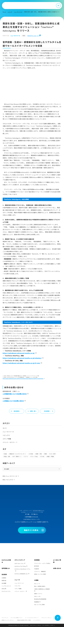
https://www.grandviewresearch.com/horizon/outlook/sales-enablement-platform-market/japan (23, 378)
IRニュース (37, 583)
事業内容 (4, 580)
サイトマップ (5, 617)
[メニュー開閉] (58, 5)
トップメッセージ (6, 586)
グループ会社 (34, 456)
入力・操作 (53, 454)
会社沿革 (4, 588)
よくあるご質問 (57, 561)
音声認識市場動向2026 (38, 510)
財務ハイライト (38, 593)
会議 (5, 454)
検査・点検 (7, 456)
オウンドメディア (20, 560)
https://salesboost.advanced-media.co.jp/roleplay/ (22, 358)
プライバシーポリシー (46, 617)
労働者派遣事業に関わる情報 (24, 620)
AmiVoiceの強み (6, 561)
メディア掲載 (7, 439)
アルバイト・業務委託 (40, 571)
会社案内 (4, 574)
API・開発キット (17, 456)
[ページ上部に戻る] (58, 618)
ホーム (4, 12)
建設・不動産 (50, 456)
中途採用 (36, 569)
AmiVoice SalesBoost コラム (22, 569)
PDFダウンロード (34, 36)
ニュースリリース (18, 12)
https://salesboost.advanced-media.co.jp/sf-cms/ (21, 363)
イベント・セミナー (9, 442)
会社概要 (4, 583)
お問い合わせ (57, 568)
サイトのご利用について (16, 617)
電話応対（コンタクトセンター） (18, 454)
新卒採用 (36, 566)
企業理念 (4, 578)
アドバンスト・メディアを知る (42, 563)
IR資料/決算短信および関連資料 (42, 590)
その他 (42, 456)
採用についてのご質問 (40, 574)
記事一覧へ (32, 411)
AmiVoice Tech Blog (20, 566)
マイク (26, 456)
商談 (24, 35)
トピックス (6, 435)
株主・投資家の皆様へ (40, 586)
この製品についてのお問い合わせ (13, 401)
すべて (5, 428)
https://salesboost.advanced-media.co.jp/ (19, 353)
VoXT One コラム (19, 563)
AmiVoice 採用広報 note (21, 574)
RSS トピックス (8, 480)
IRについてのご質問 (39, 604)
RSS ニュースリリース (10, 476)
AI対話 (31, 454)
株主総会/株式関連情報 (40, 599)
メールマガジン (37, 620)
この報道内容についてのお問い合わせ (15, 394)
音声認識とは (6, 568)
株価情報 (36, 602)
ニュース (10, 12)
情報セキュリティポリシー (8, 620)
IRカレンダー (37, 596)
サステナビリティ (6, 591)
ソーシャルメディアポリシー (32, 617)
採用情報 (37, 560)
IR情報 (36, 580)
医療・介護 (39, 454)
